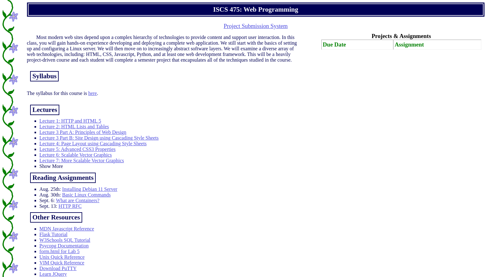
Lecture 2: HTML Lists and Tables (74, 126)
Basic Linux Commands (86, 194)
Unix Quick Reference (62, 257)
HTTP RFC (70, 206)
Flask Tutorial (53, 234)
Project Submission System (256, 26)
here (92, 93)
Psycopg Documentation (64, 245)
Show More (51, 166)
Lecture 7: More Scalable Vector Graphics (82, 160)
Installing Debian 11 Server (89, 189)
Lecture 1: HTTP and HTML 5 (70, 121)
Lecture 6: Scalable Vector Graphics (76, 155)
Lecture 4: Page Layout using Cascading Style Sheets (93, 143)
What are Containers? (77, 200)
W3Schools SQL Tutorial (65, 240)
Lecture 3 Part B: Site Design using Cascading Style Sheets (99, 138)
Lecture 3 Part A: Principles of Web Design (83, 132)
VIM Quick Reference (62, 262)
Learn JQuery (53, 274)
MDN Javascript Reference (67, 228)
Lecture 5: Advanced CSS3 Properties (78, 149)
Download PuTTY (58, 268)
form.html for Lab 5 (60, 251)
